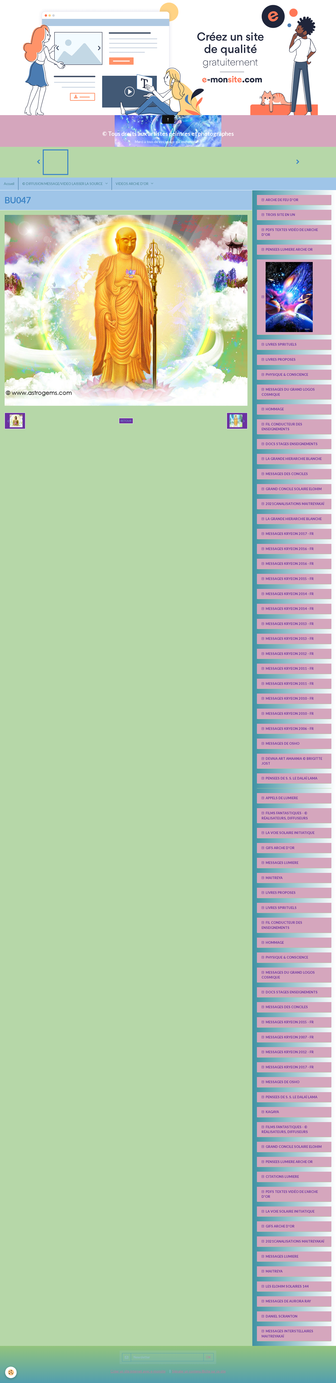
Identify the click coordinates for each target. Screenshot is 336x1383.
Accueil (9, 184)
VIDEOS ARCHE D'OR (132, 184)
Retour (126, 420)
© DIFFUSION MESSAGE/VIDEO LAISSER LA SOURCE (62, 184)
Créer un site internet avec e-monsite (138, 1371)
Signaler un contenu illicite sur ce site (199, 1371)
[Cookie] (11, 1372)
